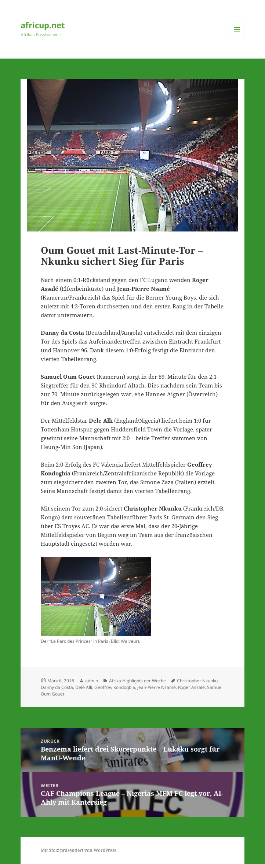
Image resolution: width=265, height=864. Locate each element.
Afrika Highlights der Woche (137, 681)
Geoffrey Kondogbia (114, 687)
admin (91, 681)
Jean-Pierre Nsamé (156, 687)
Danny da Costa (57, 687)
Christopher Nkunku (197, 681)
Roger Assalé (191, 687)
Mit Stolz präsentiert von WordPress (78, 850)
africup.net (43, 24)
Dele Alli (83, 687)
